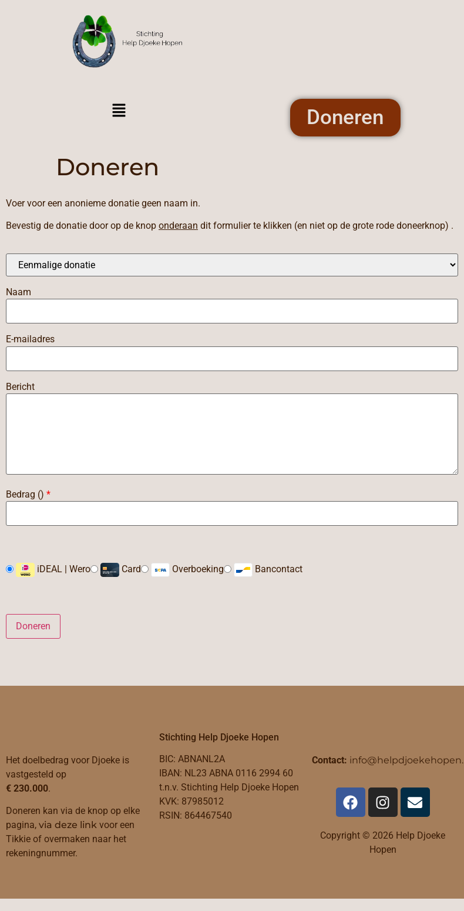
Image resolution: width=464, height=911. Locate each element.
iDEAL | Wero (48, 570)
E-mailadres (30, 340)
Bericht (20, 387)
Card (115, 570)
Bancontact (263, 570)
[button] (118, 112)
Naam (18, 293)
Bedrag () (28, 495)
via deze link (68, 825)
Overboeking (182, 570)
